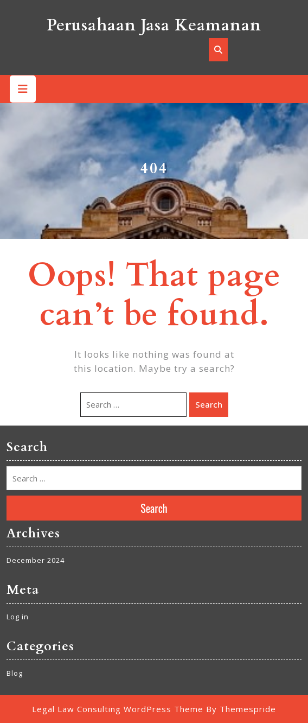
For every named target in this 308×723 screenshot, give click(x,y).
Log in (18, 616)
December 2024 (36, 560)
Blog (15, 673)
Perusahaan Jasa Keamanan (154, 25)
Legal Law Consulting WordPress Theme (117, 708)
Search (208, 404)
